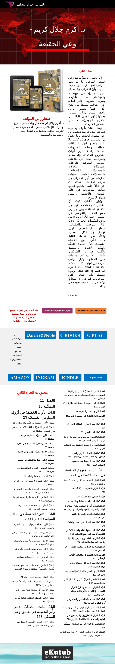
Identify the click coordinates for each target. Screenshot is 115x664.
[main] (57, 36)
